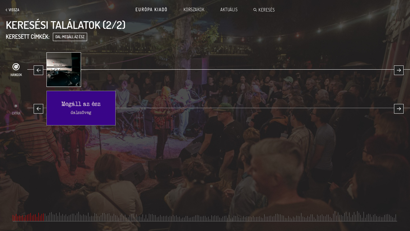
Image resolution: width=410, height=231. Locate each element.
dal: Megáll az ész (70, 37)
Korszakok (194, 9)
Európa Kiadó (151, 9)
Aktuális (228, 9)
